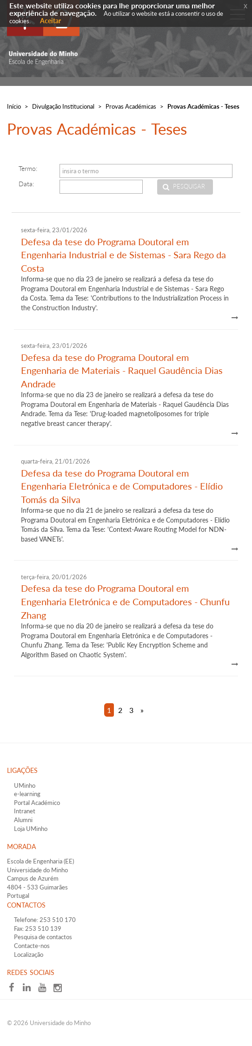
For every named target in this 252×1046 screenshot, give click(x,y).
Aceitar (50, 21)
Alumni (23, 820)
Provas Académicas (131, 106)
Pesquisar (189, 186)
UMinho (24, 785)
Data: (26, 184)
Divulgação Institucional (63, 106)
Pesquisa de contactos (43, 937)
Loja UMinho (30, 828)
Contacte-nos (32, 945)
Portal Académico (37, 802)
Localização (28, 954)
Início (14, 106)
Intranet (24, 811)
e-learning (27, 794)
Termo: (28, 168)
